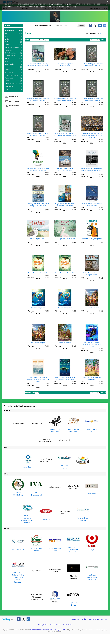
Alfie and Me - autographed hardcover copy (65, 65)
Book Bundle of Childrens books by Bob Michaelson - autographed (64, 204)
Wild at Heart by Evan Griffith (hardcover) (92, 378)
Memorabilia (13, 67)
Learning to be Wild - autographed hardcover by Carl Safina (92, 239)
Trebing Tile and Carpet (55, 543)
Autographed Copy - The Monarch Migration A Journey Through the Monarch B (92, 135)
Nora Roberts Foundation (55, 424)
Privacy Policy (42, 625)
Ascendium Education (64, 460)
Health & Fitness (13, 56)
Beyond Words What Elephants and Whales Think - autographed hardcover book (38, 205)
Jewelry (13, 61)
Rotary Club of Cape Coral (92, 424)
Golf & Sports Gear (13, 53)
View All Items (13, 30)
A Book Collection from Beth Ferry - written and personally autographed (38, 65)
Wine (13, 89)
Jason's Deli (45, 512)
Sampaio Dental (18, 543)
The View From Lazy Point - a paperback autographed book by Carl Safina (38, 379)
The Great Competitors (38, 308)
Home (8, 25)
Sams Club (27, 460)
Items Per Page (30, 393)
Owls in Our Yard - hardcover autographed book (92, 274)
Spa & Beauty (13, 72)
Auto (13, 36)
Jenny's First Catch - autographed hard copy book (65, 239)
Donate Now (11, 96)
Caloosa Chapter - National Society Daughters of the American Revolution (18, 570)
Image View (91, 33)
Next (102, 40)
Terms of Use (55, 625)
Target (92, 543)
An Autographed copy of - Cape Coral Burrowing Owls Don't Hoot (92, 65)
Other (13, 70)
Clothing (13, 42)
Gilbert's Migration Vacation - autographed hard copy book (38, 239)
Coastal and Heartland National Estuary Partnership (27, 512)
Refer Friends (12, 106)
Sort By (27, 40)
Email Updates (12, 101)
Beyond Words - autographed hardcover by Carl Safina (65, 169)
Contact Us (75, 619)
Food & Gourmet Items (13, 47)
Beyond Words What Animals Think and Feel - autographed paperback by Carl (92, 170)
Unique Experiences (13, 84)
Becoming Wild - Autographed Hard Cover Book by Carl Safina (38, 169)
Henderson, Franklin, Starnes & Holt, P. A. (92, 570)
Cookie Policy (67, 625)
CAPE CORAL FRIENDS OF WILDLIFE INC (41, 630)
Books (13, 39)
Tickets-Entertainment (13, 75)
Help (84, 619)
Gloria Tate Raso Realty (36, 543)
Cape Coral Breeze (73, 597)
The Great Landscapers (92, 308)
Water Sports (13, 86)
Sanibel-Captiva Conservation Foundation (73, 543)
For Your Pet (13, 50)
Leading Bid (30, 69)
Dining (13, 45)
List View (101, 33)
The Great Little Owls (65, 343)
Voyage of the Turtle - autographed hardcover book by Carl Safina (64, 378)
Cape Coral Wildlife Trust (18, 487)
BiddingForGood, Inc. (60, 630)
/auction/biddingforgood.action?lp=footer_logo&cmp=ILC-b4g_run (8, 619)
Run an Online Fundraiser (98, 619)
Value (28, 68)
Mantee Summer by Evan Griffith (38, 273)
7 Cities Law (92, 487)
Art (13, 34)
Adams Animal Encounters (73, 424)
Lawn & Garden (13, 64)
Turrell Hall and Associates (82, 512)
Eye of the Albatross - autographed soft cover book (92, 204)
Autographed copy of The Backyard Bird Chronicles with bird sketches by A (65, 135)
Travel (13, 81)
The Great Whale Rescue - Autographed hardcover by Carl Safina (91, 344)
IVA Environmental (36, 487)
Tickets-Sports (13, 78)
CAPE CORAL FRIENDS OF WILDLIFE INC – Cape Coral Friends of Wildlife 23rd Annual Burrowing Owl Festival (55, 16)
